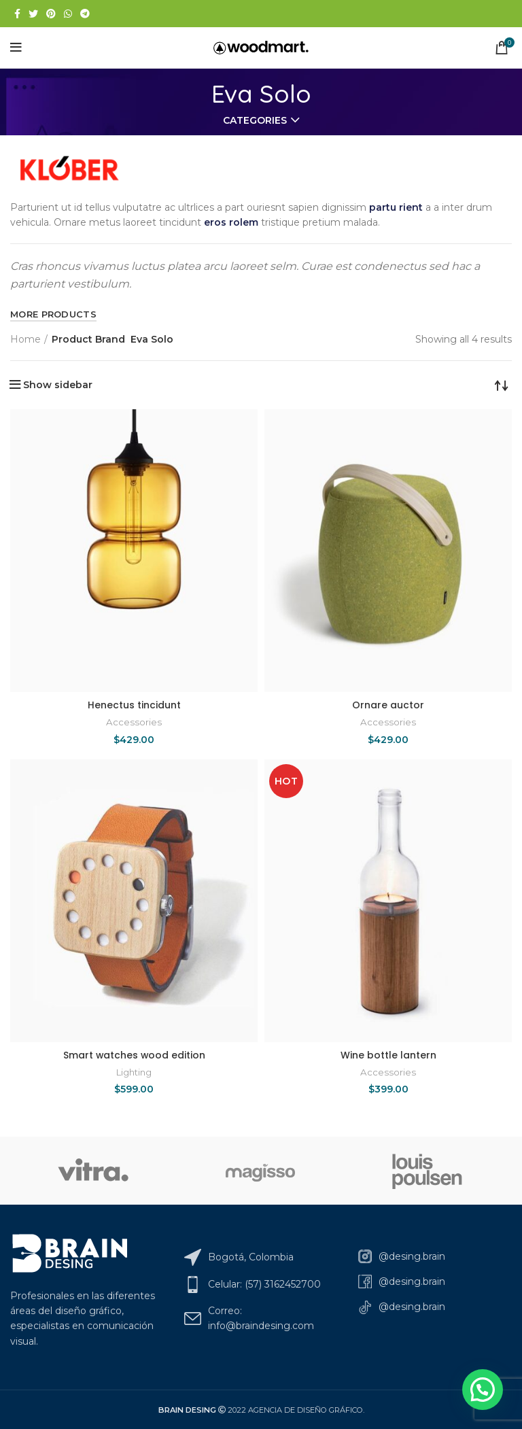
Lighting (134, 1072)
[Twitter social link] (33, 13)
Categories (255, 120)
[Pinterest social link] (51, 13)
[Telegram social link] (85, 13)
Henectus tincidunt (134, 705)
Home (25, 339)
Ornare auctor (388, 705)
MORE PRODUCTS (53, 314)
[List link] (435, 1256)
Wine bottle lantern (388, 1055)
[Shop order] (501, 385)
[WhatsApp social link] (68, 13)
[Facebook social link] (17, 13)
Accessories (134, 722)
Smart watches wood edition (134, 1055)
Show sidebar (57, 385)
